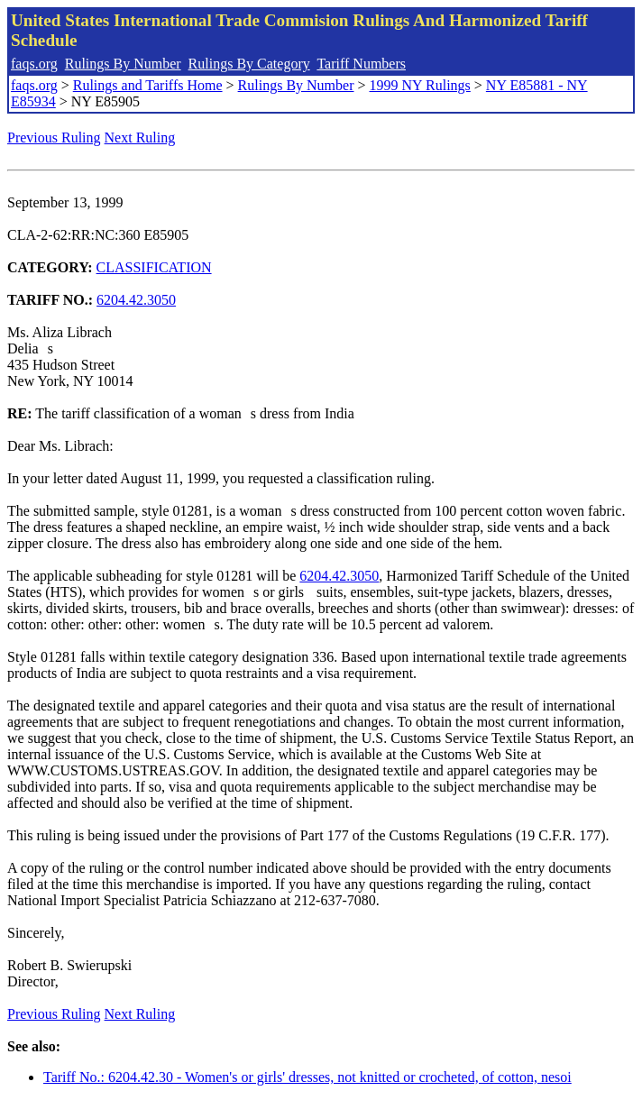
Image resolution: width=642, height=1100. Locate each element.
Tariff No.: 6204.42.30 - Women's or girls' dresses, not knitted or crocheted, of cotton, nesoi (307, 1077)
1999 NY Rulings (420, 85)
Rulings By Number (123, 63)
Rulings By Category (249, 63)
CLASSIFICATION (154, 267)
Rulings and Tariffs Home (148, 85)
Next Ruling (140, 137)
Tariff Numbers (361, 63)
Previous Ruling (54, 137)
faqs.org (34, 63)
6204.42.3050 (136, 299)
